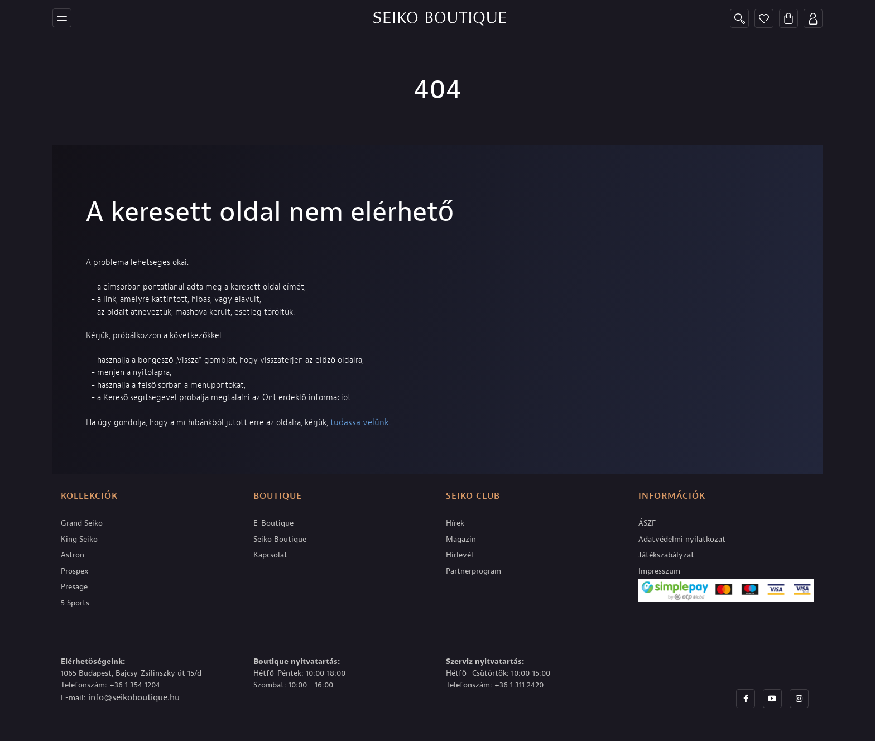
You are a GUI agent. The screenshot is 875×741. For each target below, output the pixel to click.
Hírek (455, 523)
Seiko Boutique (279, 539)
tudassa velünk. (360, 422)
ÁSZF (647, 523)
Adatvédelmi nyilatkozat (681, 539)
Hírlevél (459, 555)
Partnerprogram (473, 571)
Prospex (75, 571)
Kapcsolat (270, 555)
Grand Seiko (82, 523)
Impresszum (659, 571)
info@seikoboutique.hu (134, 697)
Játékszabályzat (666, 555)
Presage (74, 586)
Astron (72, 555)
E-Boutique (273, 523)
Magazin (461, 539)
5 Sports (75, 603)
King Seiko (79, 539)
